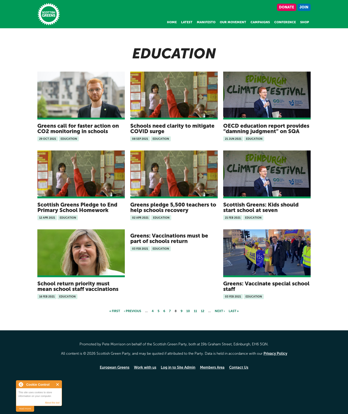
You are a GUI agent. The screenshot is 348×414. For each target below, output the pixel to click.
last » (234, 311)
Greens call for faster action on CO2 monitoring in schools (78, 128)
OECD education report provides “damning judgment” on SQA (266, 128)
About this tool (52, 402)
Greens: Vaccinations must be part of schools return (169, 238)
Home (172, 22)
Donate (286, 7)
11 (195, 311)
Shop (304, 22)
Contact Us (238, 367)
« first (114, 311)
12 (202, 311)
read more (25, 408)
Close (57, 384)
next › (220, 311)
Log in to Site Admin (178, 367)
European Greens (114, 367)
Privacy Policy (275, 353)
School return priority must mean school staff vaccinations (77, 286)
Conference (285, 22)
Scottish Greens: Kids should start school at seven (261, 207)
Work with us (145, 367)
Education (69, 138)
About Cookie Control (20, 384)
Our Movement (233, 22)
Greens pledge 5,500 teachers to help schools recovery (173, 207)
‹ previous (132, 311)
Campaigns (260, 22)
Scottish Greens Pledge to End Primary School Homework (77, 207)
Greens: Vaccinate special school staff (266, 286)
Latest (186, 22)
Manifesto (206, 22)
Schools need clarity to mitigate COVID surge (172, 128)
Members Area (212, 367)
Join (303, 7)
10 (188, 311)
